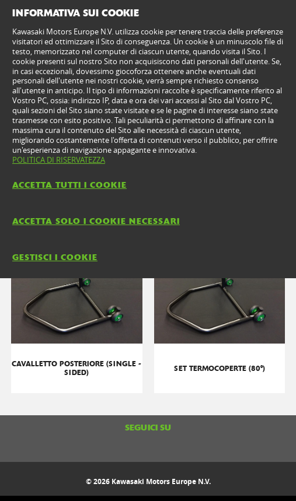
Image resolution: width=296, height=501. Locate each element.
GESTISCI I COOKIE (54, 257)
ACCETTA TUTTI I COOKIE (69, 185)
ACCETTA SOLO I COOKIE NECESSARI (96, 221)
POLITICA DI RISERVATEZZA (58, 160)
